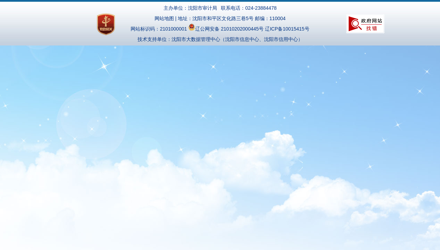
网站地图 (164, 18)
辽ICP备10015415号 (287, 29)
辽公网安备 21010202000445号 (226, 29)
